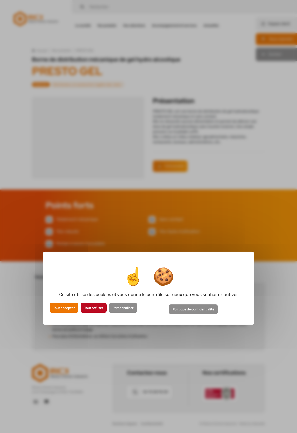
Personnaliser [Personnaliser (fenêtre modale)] (123, 308)
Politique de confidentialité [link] (193, 309)
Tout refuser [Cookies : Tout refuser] (93, 308)
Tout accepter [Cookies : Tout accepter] (64, 308)
